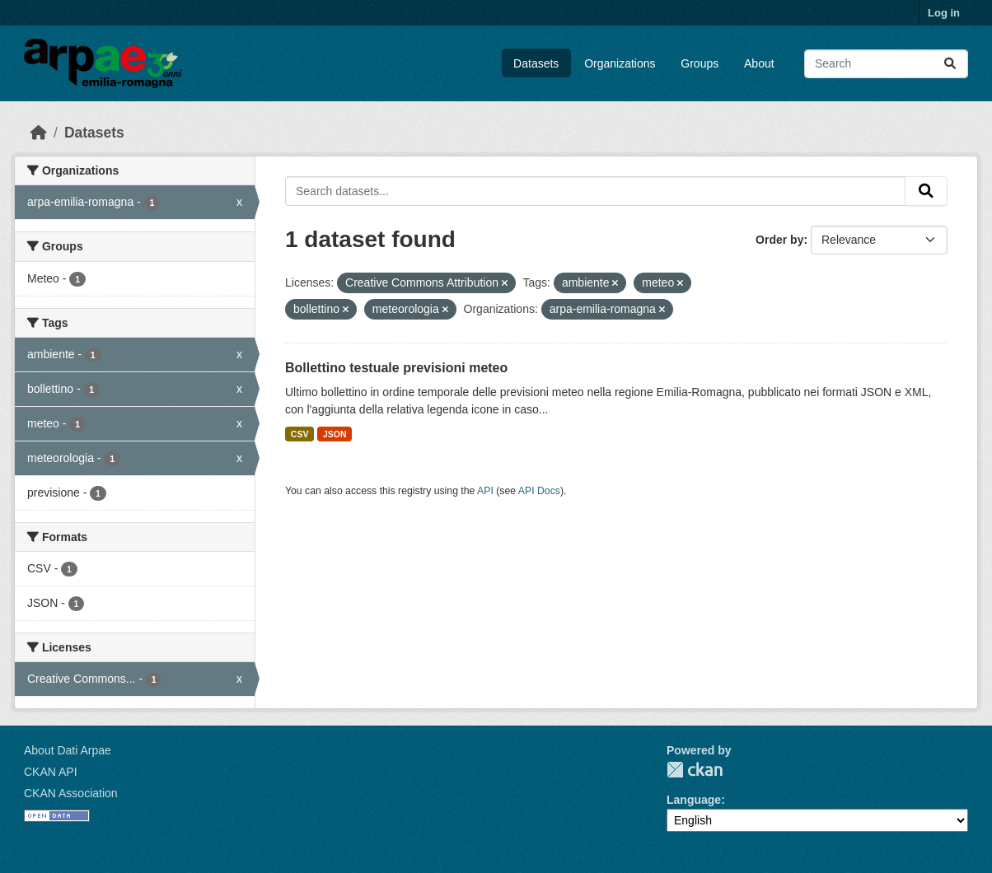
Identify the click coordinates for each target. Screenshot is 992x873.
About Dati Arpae (67, 750)
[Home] (38, 132)
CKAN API (50, 771)
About (759, 63)
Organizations (619, 63)
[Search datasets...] (886, 63)
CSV (300, 434)
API (485, 491)
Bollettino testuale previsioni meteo (396, 368)
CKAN (695, 769)
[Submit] (950, 63)
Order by (779, 239)
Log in (944, 13)
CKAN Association (71, 793)
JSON (335, 434)
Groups (699, 63)
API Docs (539, 491)
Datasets (536, 63)
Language (694, 799)
